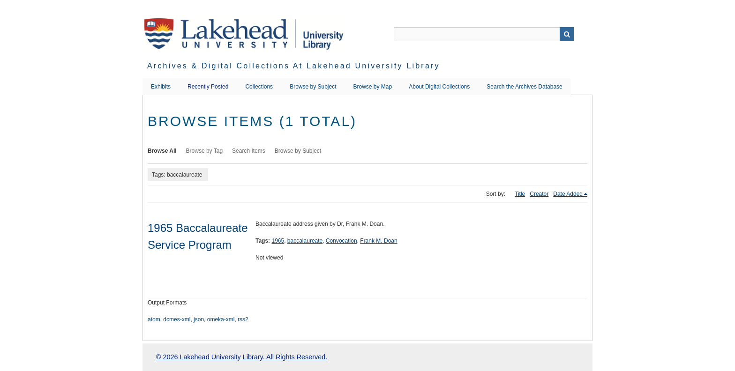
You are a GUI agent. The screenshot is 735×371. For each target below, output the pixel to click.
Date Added (568, 194)
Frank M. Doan (378, 240)
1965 (277, 240)
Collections (259, 86)
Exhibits (161, 86)
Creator (539, 194)
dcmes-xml (176, 319)
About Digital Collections (439, 86)
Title (520, 194)
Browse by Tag (204, 151)
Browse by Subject (313, 86)
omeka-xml (221, 319)
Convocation (341, 240)
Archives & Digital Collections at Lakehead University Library (293, 66)
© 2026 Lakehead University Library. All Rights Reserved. (241, 357)
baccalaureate (304, 240)
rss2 (243, 319)
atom (154, 319)
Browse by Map (372, 86)
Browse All (162, 151)
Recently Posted (208, 86)
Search (567, 34)
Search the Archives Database (524, 86)
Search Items (248, 151)
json (199, 319)
